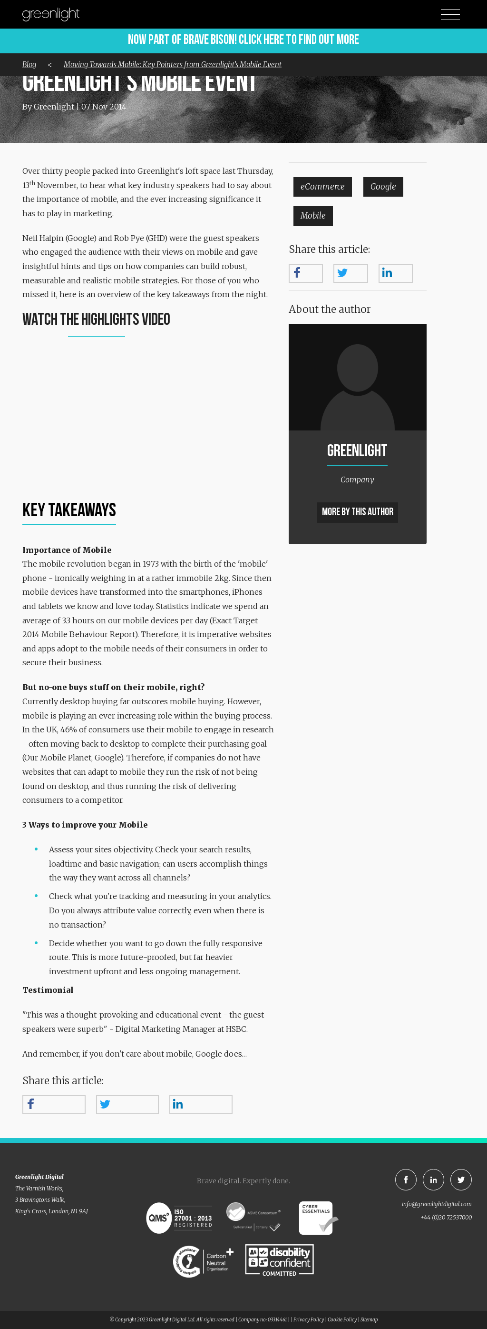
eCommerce (323, 186)
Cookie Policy (342, 1320)
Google (383, 186)
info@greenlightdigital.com (437, 1204)
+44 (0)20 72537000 (446, 1217)
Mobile (313, 215)
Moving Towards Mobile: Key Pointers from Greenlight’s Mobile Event (173, 64)
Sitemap (369, 1320)
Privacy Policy (308, 1320)
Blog (29, 64)
